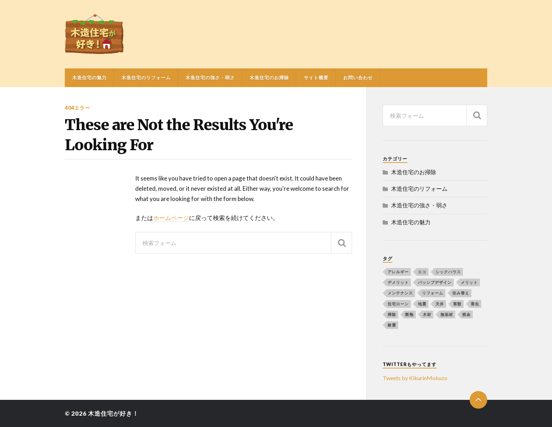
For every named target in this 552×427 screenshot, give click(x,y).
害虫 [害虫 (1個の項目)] (475, 303)
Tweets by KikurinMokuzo (415, 377)
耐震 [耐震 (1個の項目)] (392, 325)
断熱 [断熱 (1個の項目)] (409, 314)
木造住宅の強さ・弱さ (210, 77)
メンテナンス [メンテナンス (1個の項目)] (400, 293)
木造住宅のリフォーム (146, 77)
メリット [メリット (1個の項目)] (469, 282)
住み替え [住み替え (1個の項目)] (460, 293)
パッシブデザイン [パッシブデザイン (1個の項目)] (435, 282)
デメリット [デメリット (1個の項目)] (398, 282)
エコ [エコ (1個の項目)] (422, 271)
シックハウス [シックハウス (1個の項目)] (448, 271)
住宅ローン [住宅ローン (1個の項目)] (398, 303)
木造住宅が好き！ (113, 413)
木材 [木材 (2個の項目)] (427, 314)
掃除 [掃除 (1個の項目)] (392, 314)
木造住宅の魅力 (89, 77)
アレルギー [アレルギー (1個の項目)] (398, 271)
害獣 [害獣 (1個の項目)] (457, 303)
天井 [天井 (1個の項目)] (439, 303)
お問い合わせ (358, 77)
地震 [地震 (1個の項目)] (422, 303)
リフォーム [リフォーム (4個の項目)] (432, 293)
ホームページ (171, 217)
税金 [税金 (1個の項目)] (466, 314)
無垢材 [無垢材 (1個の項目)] (446, 314)
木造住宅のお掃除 (269, 77)
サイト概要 (316, 77)
